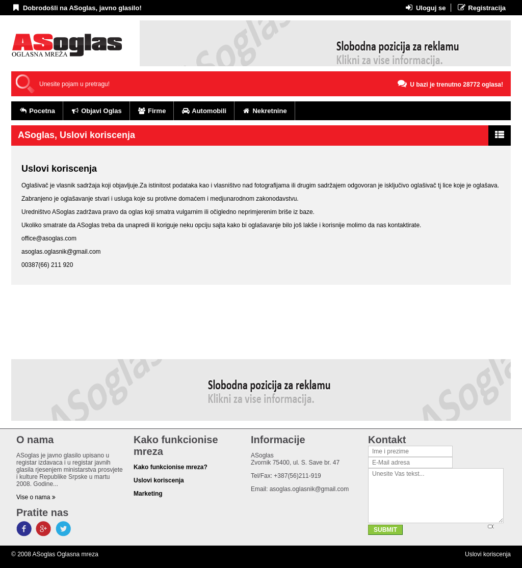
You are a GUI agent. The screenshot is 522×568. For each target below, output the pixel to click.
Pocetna (37, 111)
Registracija (481, 8)
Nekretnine (264, 111)
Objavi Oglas (96, 111)
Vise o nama (36, 497)
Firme (152, 111)
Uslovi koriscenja (488, 554)
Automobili (203, 111)
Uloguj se (425, 8)
